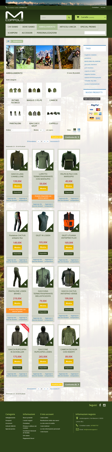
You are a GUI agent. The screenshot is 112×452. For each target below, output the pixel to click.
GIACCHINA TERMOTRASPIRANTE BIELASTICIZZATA (43, 293)
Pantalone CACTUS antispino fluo (17, 236)
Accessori (27, 32)
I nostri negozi (27, 420)
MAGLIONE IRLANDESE (93, 61)
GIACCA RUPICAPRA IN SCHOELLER (17, 350)
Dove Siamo (28, 26)
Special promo (88, 26)
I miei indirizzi (44, 426)
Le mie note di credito (47, 423)
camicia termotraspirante (93, 77)
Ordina (8, 130)
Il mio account (47, 414)
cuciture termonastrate (92, 84)
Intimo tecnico (15, 101)
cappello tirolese (90, 74)
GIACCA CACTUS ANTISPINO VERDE (69, 292)
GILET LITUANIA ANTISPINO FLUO (69, 236)
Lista (79, 130)
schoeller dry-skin (90, 81)
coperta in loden (90, 71)
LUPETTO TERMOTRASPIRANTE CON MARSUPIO (43, 176)
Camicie (53, 100)
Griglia (74, 130)
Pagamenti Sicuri (28, 438)
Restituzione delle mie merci (49, 420)
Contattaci (95, 7)
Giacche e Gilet (34, 124)
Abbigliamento (47, 26)
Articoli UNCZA (68, 26)
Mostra (36, 130)
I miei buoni (44, 431)
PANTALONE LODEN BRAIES (17, 292)
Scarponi (13, 32)
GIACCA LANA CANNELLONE (17, 175)
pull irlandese (89, 68)
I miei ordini (44, 417)
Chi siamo (13, 26)
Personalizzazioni (47, 32)
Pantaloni (15, 123)
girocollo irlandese (91, 64)
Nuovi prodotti (94, 92)
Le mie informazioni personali (50, 429)
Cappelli (53, 123)
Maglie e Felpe (34, 100)
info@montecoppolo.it (90, 429)
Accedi (103, 7)
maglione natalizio (91, 55)
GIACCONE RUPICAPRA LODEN (43, 350)
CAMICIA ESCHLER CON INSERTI (69, 350)
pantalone (88, 58)
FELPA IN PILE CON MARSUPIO (68, 175)
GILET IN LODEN (43, 235)
